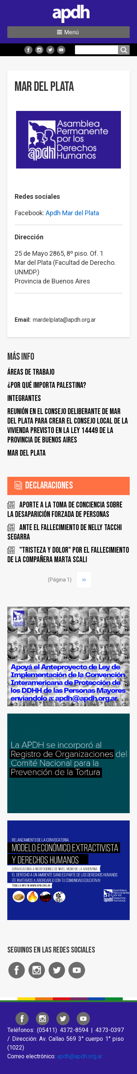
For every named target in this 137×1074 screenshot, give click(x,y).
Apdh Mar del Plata (72, 213)
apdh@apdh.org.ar (79, 1056)
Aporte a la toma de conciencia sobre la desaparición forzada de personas (64, 509)
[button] (68, 32)
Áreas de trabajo (30, 372)
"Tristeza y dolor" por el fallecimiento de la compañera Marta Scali (68, 555)
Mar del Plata (26, 453)
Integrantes (24, 398)
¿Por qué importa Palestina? (46, 385)
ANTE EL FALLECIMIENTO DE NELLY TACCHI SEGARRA (64, 532)
